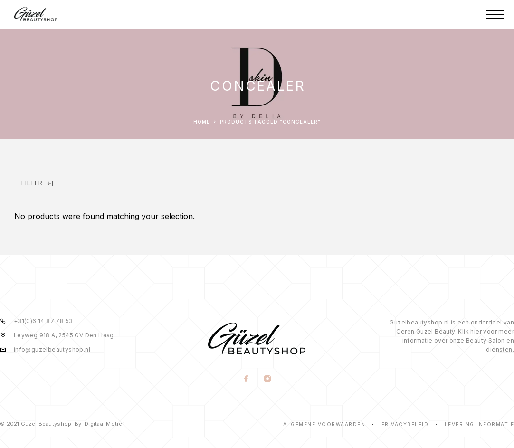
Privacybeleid (405, 424)
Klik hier (470, 331)
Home (201, 121)
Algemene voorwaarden (324, 424)
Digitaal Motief (104, 423)
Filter (37, 183)
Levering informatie (479, 424)
